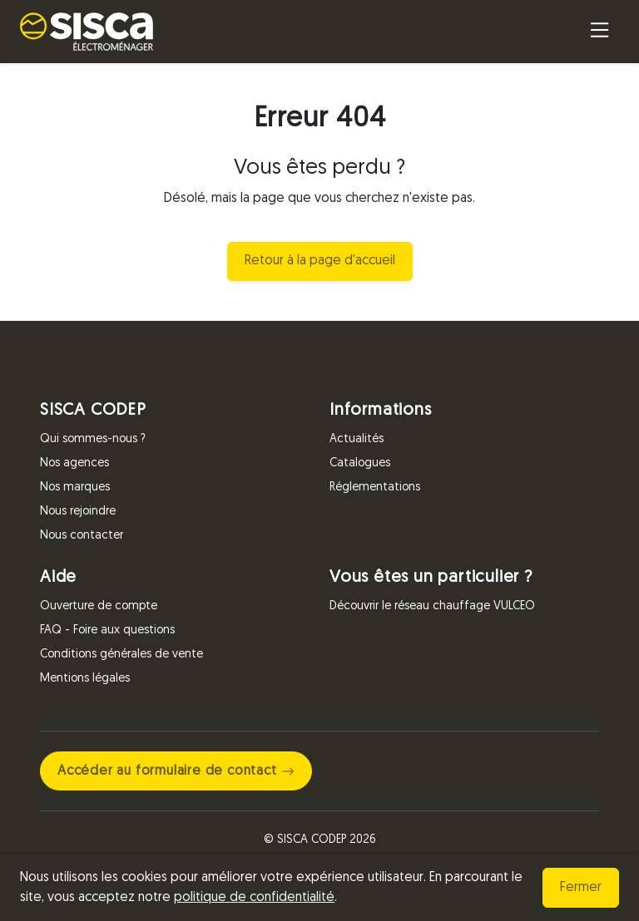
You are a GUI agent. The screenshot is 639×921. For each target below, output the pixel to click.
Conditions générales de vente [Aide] (121, 654)
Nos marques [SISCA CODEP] (75, 487)
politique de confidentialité (254, 897)
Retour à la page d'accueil (320, 261)
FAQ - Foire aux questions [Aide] (107, 630)
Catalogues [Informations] (359, 463)
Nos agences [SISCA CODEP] (74, 463)
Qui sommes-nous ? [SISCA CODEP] (93, 439)
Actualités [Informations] (356, 439)
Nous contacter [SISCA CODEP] (81, 535)
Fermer (581, 887)
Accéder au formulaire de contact (176, 771)
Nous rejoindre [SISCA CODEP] (78, 511)
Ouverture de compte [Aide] (98, 606)
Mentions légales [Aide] (85, 678)
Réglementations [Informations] (374, 487)
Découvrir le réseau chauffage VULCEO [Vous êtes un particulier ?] (432, 606)
